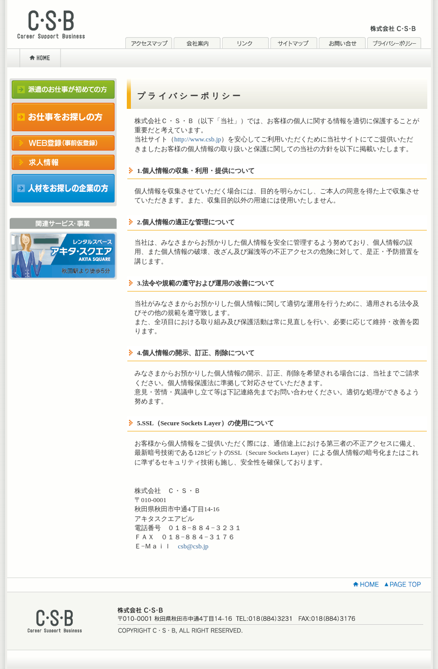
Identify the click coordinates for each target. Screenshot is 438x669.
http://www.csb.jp (197, 139)
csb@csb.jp (193, 546)
